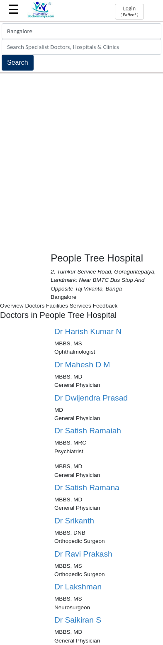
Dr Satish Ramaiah (87, 430)
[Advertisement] (81, 160)
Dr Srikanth (74, 520)
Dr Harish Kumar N (88, 331)
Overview (12, 306)
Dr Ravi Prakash (83, 554)
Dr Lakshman (78, 586)
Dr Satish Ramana (86, 487)
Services (80, 306)
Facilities (57, 306)
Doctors (34, 306)
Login (129, 11)
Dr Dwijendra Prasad (91, 397)
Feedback (105, 306)
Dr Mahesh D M (82, 364)
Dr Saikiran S (77, 620)
